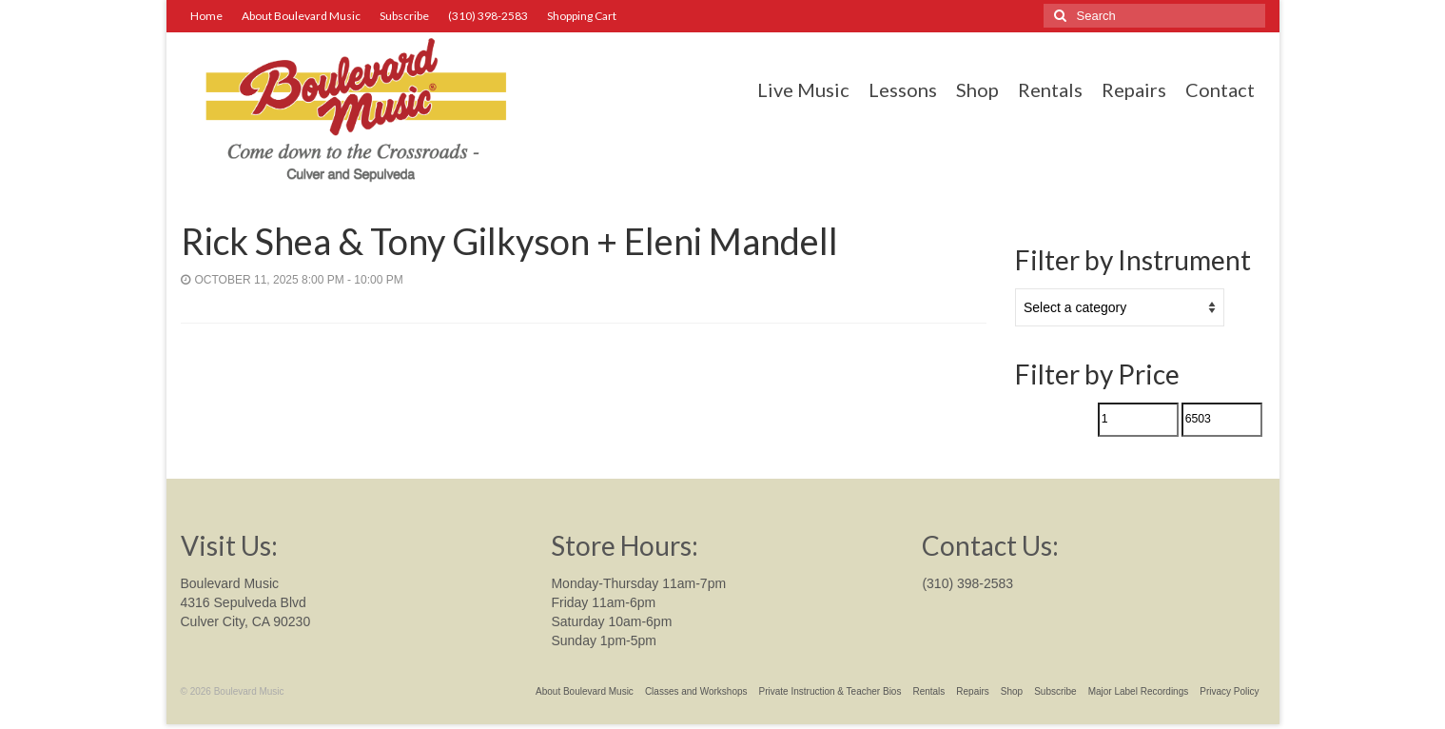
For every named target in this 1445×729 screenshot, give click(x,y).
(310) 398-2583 (967, 583)
